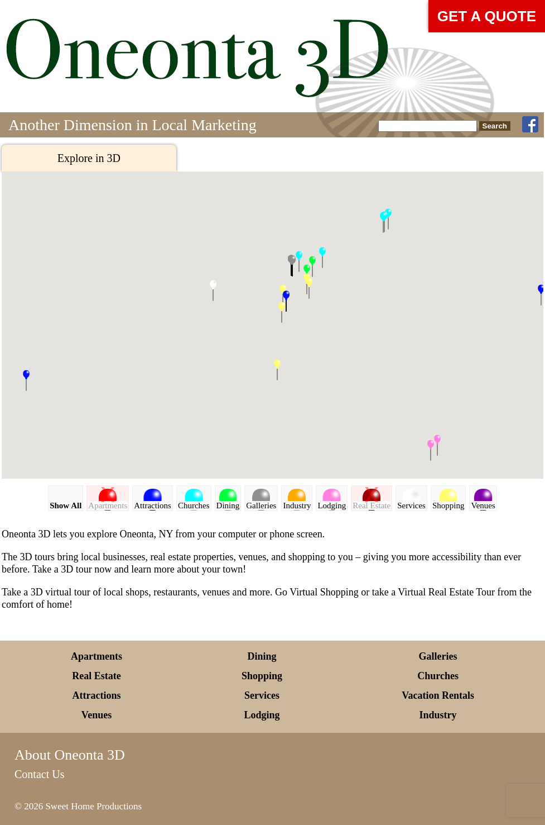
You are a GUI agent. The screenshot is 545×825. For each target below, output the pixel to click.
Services (261, 695)
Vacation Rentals (438, 695)
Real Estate (96, 675)
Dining (262, 656)
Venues (96, 715)
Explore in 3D (88, 158)
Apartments (96, 656)
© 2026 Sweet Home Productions (78, 806)
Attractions (97, 695)
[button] (282, 312)
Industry (438, 715)
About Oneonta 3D (70, 755)
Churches (438, 675)
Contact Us (39, 774)
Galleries (438, 656)
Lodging (262, 715)
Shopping (262, 675)
